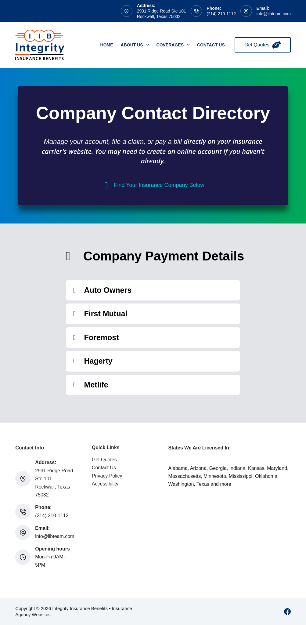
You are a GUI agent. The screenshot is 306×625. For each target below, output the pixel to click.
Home (106, 44)
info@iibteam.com (274, 13)
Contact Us (211, 44)
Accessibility (105, 483)
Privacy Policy (107, 475)
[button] (153, 290)
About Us (136, 45)
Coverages (174, 45)
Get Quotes (262, 44)
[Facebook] (287, 611)
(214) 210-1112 (221, 13)
